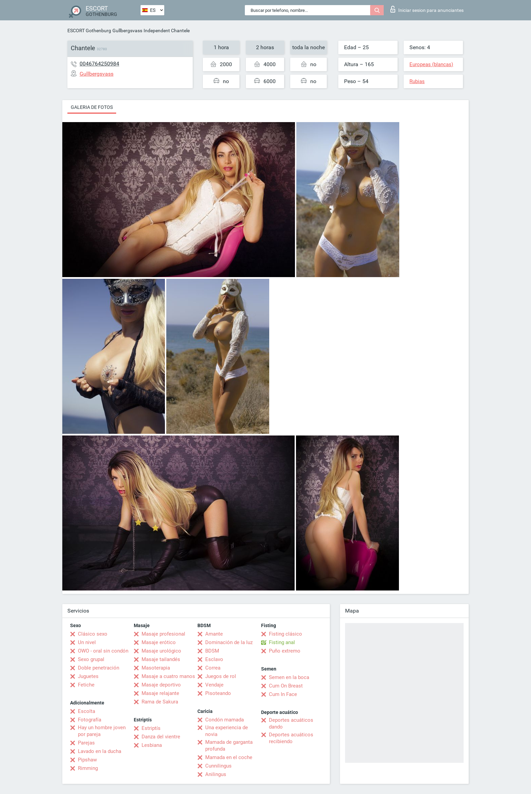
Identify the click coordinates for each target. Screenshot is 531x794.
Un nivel (87, 642)
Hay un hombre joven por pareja (102, 730)
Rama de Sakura (160, 702)
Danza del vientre (161, 737)
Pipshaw (87, 760)
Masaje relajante (160, 693)
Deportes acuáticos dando (291, 723)
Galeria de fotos (92, 107)
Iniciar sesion (427, 9)
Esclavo (214, 659)
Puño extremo (284, 651)
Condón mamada (224, 720)
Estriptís (151, 728)
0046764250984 (99, 63)
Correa (212, 668)
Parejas (86, 743)
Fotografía (89, 720)
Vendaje (214, 685)
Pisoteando (218, 693)
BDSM (212, 651)
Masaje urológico (161, 651)
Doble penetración (98, 668)
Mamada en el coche (228, 757)
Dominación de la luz (229, 642)
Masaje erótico (159, 642)
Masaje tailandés (161, 659)
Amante (214, 634)
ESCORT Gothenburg (89, 30)
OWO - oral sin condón (103, 651)
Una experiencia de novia (226, 730)
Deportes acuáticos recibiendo (291, 738)
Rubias (417, 81)
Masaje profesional (163, 634)
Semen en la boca (289, 677)
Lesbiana (152, 745)
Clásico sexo (92, 634)
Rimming (88, 768)
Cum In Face (283, 694)
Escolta (86, 711)
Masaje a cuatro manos (168, 676)
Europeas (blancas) (431, 64)
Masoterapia (156, 668)
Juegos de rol (220, 676)
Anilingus (215, 774)
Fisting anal (282, 642)
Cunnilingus (218, 766)
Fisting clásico (285, 634)
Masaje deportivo (161, 685)
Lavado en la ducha (99, 751)
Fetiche (86, 685)
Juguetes (88, 676)
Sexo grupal (91, 659)
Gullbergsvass (127, 30)
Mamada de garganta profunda (229, 745)
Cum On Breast (286, 686)
